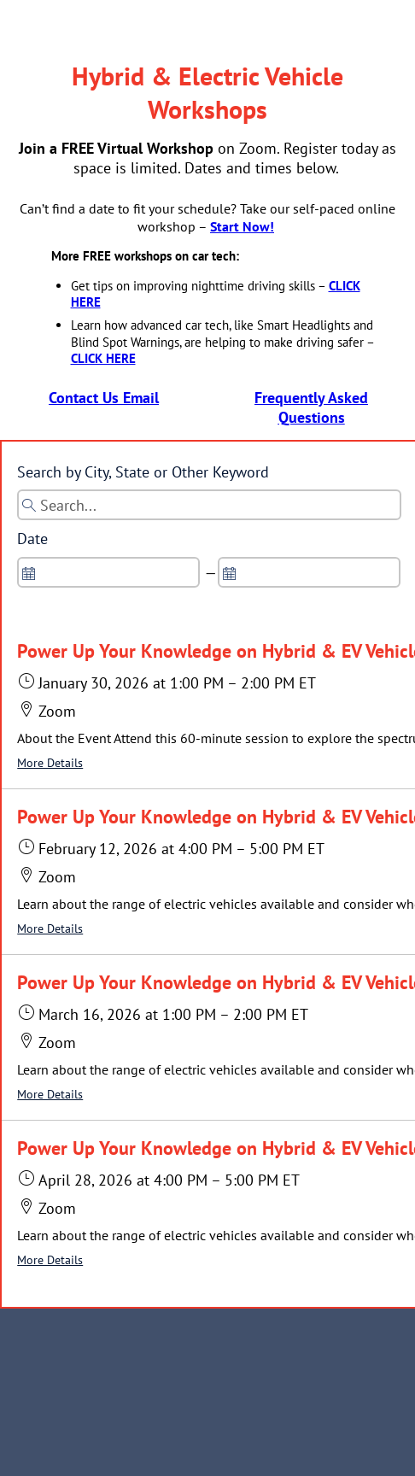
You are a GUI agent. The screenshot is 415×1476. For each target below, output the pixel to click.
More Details (50, 762)
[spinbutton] (108, 572)
